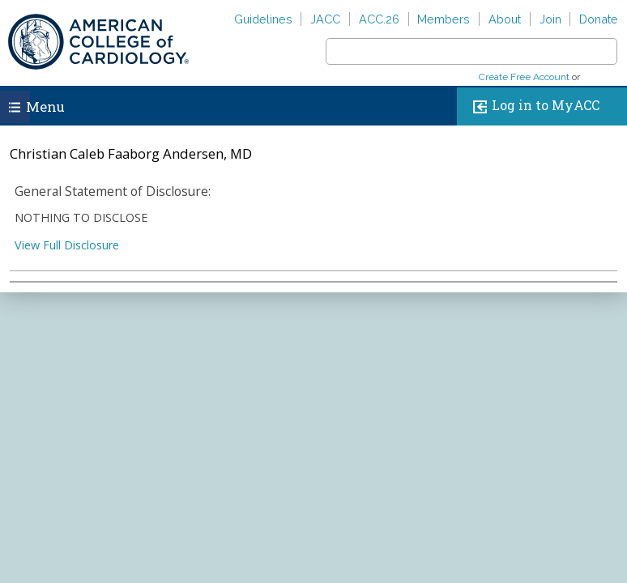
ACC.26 (379, 19)
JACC (325, 19)
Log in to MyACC (532, 106)
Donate (598, 19)
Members (443, 19)
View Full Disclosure (67, 245)
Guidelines (263, 19)
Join (550, 19)
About (504, 19)
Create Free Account (524, 77)
